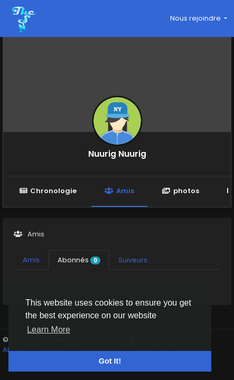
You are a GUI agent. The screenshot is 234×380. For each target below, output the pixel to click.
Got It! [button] (110, 361)
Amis (119, 191)
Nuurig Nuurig (117, 153)
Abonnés (79, 260)
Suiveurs (132, 260)
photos (180, 191)
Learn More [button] (48, 329)
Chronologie (48, 191)
